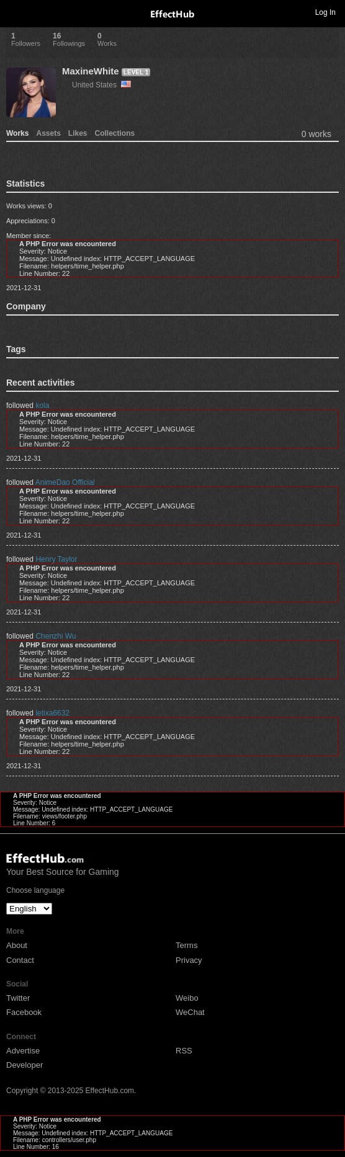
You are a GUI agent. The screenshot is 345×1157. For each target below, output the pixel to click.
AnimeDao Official (65, 482)
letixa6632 (52, 713)
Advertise (23, 1050)
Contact (20, 960)
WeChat (190, 1012)
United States (101, 85)
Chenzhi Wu (55, 636)
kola (42, 405)
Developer (24, 1065)
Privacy (189, 960)
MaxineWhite (90, 71)
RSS (184, 1050)
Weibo (187, 998)
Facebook (24, 1012)
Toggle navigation (15, 12)
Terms (186, 945)
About (16, 945)
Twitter (18, 998)
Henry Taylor (56, 559)
